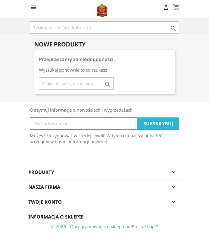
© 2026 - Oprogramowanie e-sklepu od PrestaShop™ (104, 226)
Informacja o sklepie (55, 217)
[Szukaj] (104, 27)
